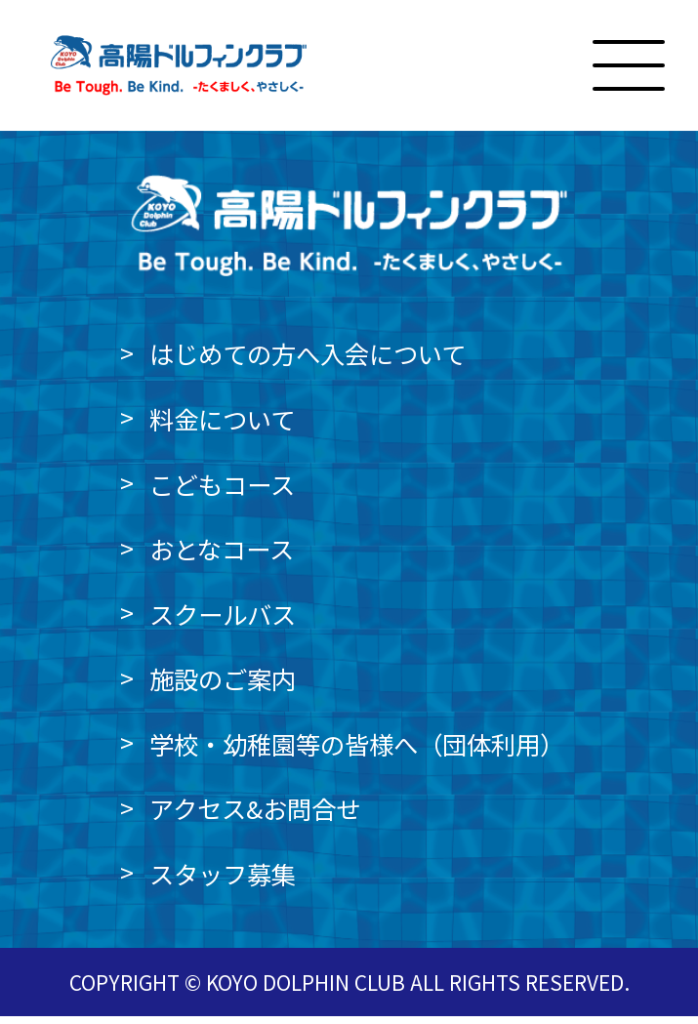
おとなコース (221, 556)
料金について (222, 426)
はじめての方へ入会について (307, 362)
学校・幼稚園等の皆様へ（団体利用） (356, 751)
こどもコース (222, 492)
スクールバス (222, 621)
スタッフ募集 (222, 881)
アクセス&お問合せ (254, 817)
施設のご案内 (222, 686)
